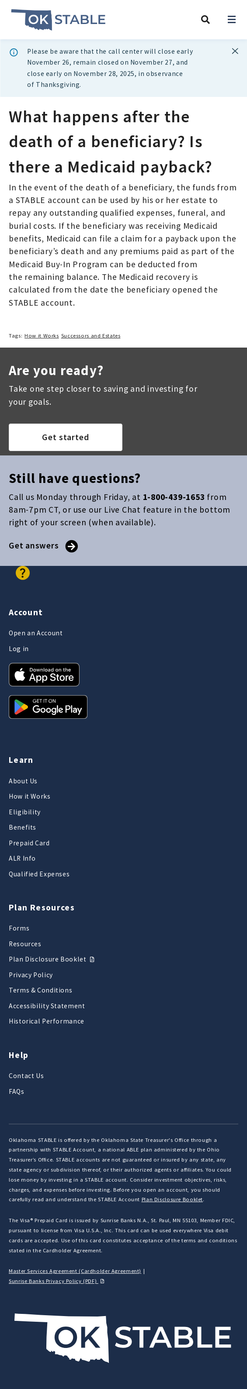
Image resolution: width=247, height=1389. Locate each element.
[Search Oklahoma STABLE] (205, 20)
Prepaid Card (29, 843)
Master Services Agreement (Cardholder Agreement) (75, 1271)
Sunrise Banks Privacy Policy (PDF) (58, 1281)
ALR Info (22, 858)
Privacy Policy (31, 975)
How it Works (41, 335)
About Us (23, 781)
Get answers (42, 545)
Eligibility (25, 812)
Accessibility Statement (47, 1006)
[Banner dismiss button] (235, 51)
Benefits (22, 827)
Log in (19, 649)
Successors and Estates (91, 335)
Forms (19, 928)
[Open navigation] (231, 19)
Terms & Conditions (40, 990)
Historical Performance (46, 1021)
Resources (25, 944)
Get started (66, 437)
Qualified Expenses (39, 874)
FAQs (16, 1091)
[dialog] (123, 68)
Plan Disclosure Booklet (53, 959)
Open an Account (36, 633)
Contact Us (26, 1076)
